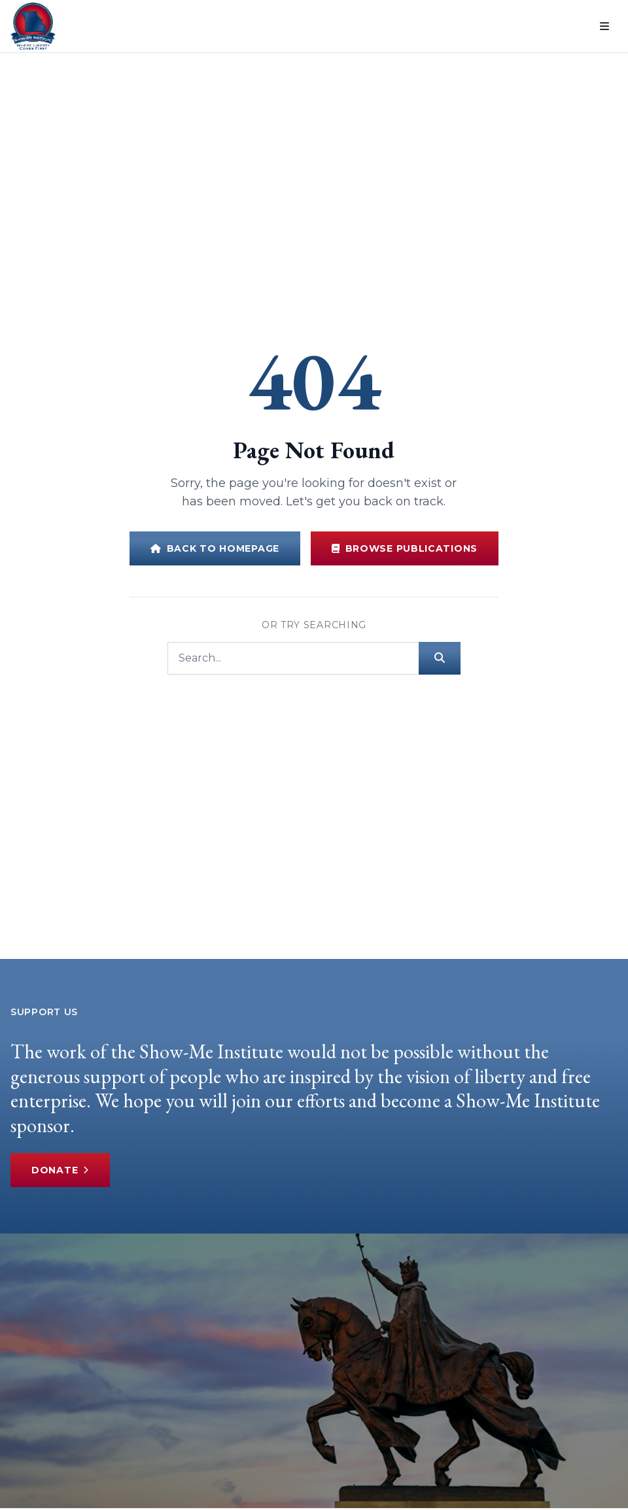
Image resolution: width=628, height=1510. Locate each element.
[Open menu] (604, 26)
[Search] (293, 658)
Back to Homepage (214, 548)
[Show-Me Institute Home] (33, 26)
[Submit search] (440, 658)
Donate (60, 1170)
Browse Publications (405, 548)
